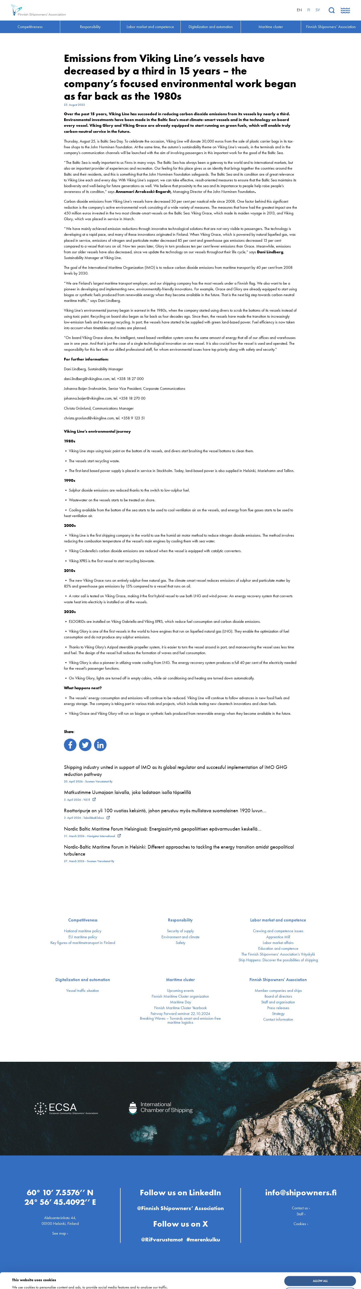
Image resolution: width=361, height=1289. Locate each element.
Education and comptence (278, 949)
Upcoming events (180, 991)
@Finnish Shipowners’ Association (180, 1208)
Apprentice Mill (278, 937)
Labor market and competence (278, 920)
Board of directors (278, 996)
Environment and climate (180, 937)
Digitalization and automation (82, 979)
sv (318, 10)
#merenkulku (203, 1239)
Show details (23, 1281)
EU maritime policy (82, 937)
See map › (60, 1233)
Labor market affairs (278, 943)
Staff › (301, 1213)
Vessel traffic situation (82, 991)
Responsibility (180, 920)
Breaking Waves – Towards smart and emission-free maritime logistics (180, 1020)
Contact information (278, 1019)
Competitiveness (82, 920)
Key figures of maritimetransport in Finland (82, 943)
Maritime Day (180, 1002)
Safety (180, 943)
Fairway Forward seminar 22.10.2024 (180, 1014)
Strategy (278, 1014)
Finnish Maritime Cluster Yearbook (180, 1008)
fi (308, 10)
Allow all (320, 1266)
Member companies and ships (278, 991)
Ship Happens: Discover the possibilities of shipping (278, 960)
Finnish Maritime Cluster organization (180, 996)
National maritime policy (82, 931)
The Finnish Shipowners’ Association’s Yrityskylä (278, 954)
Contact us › (301, 1208)
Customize (320, 1277)
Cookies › (301, 1223)
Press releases (278, 1008)
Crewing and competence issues (278, 931)
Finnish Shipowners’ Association (278, 979)
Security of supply (180, 931)
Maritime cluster (180, 979)
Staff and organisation (278, 1002)
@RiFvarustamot (162, 1239)
